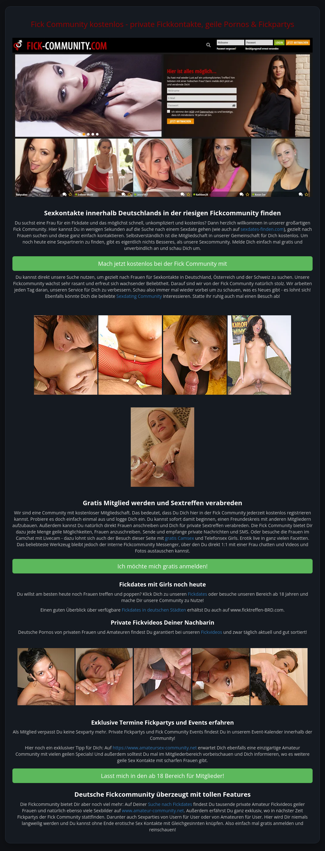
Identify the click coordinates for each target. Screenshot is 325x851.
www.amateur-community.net (153, 810)
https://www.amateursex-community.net (155, 748)
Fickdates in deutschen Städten (154, 610)
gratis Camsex (179, 538)
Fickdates (197, 594)
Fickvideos (211, 632)
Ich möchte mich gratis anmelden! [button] (162, 566)
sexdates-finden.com (262, 229)
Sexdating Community (139, 296)
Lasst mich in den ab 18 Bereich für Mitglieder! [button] (162, 776)
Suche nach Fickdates (170, 804)
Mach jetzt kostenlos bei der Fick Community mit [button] (162, 263)
